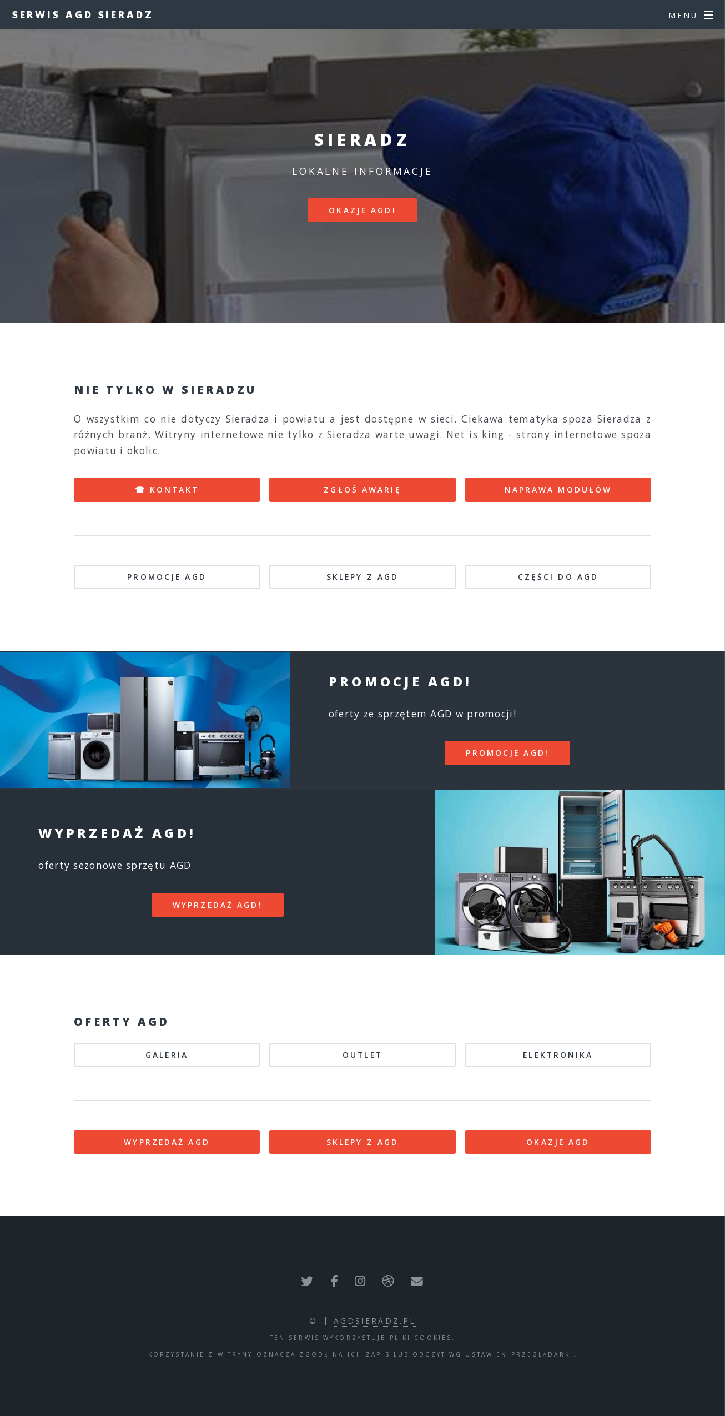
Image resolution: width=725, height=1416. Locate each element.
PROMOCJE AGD (166, 576)
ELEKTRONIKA (558, 1055)
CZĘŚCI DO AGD (558, 576)
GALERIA (166, 1055)
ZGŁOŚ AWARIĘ (362, 489)
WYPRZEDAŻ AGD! (218, 905)
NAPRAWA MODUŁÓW (558, 489)
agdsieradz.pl (375, 1320)
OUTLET (362, 1055)
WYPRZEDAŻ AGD (167, 1142)
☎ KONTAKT (167, 489)
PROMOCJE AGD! (507, 752)
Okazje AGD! (362, 210)
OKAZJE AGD (558, 1142)
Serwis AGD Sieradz (83, 14)
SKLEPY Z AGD (362, 576)
